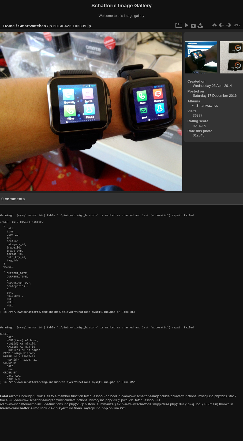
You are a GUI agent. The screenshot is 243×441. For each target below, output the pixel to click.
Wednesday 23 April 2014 (212, 86)
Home (9, 26)
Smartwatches (32, 26)
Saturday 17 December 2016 (215, 96)
